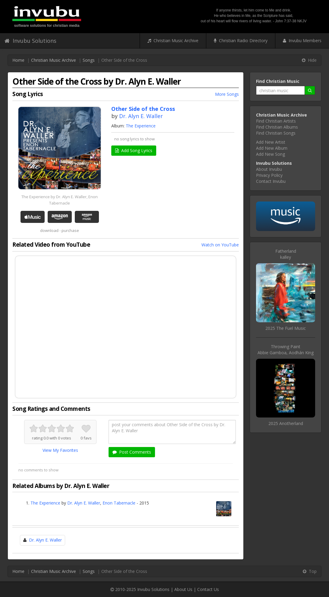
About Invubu (269, 169)
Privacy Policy (269, 175)
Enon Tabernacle (119, 503)
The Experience (141, 126)
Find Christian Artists (276, 121)
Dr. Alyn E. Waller (141, 116)
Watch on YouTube (220, 245)
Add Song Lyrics (133, 150)
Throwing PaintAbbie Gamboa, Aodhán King (286, 349)
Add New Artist (270, 142)
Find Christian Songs (276, 133)
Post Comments (131, 452)
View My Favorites (60, 450)
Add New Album (271, 148)
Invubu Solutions (30, 40)
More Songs (227, 94)
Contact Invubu (271, 181)
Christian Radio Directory (240, 40)
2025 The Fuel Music (285, 328)
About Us (183, 589)
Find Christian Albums (277, 127)
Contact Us (208, 589)
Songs (89, 60)
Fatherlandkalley (285, 254)
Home (18, 60)
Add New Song (270, 154)
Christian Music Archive (172, 40)
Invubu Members (302, 40)
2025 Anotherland (285, 423)
